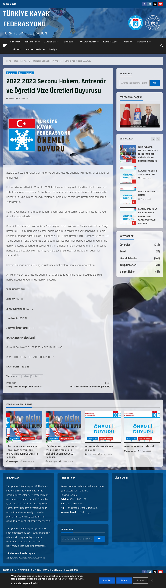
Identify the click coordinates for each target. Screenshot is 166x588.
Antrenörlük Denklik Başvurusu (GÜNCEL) (84, 385)
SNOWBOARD (142, 41)
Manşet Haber (127, 271)
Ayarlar (138, 580)
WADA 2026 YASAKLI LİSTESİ (128, 195)
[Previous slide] (153, 139)
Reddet (120, 580)
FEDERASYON (31, 41)
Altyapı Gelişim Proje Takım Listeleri (32, 385)
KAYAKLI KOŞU (110, 41)
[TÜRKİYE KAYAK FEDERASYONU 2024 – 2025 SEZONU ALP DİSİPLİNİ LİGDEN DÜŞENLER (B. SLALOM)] (24, 429)
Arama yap (126, 73)
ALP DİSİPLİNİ (50, 41)
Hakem (26, 376)
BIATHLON (68, 41)
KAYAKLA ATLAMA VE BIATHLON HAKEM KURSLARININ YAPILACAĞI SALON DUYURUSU (128, 216)
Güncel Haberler (26, 73)
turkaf (11, 98)
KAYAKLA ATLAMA (88, 41)
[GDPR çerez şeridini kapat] (151, 580)
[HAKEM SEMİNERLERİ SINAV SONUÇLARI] (103, 429)
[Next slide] (158, 139)
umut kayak (13, 464)
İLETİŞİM (53, 49)
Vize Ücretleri (36, 376)
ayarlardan (16, 583)
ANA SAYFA (15, 41)
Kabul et (102, 580)
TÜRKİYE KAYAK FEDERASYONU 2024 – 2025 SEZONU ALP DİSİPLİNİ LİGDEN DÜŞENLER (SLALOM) (128, 154)
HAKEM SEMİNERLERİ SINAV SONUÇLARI (128, 175)
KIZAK (126, 41)
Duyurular (11, 73)
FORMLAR (8, 572)
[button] (5, 45)
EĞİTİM (16, 49)
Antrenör (17, 376)
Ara (154, 83)
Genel (123, 251)
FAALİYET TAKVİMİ (34, 49)
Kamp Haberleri (128, 265)
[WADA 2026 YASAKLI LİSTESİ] (142, 429)
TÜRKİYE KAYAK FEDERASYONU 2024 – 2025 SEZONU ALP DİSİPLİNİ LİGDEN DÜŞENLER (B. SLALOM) (22, 454)
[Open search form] (161, 46)
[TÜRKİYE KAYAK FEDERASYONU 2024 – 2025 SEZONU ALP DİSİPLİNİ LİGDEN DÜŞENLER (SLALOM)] (64, 429)
